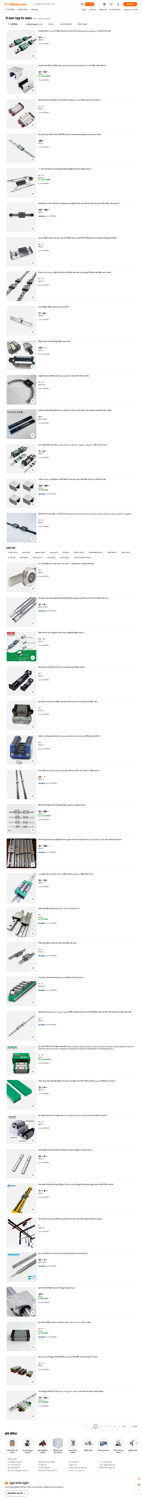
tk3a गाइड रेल (26, 552)
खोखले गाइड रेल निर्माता (46, 1462)
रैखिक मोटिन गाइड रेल (107, 1468)
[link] (139, 1478)
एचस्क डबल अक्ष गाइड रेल (78, 1468)
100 (124, 1426)
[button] (82, 4)
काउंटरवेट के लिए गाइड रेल (47, 1470)
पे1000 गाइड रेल (44, 1468)
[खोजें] (89, 4)
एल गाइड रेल (11, 558)
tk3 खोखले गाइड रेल (15, 1462)
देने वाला (47, 44)
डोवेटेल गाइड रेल (37, 558)
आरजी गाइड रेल (24, 558)
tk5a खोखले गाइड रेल (107, 1465)
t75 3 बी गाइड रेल (105, 1462)
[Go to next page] (129, 1426)
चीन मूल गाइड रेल (14, 1468)
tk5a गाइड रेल (54, 552)
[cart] (111, 5)
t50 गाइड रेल (73, 1462)
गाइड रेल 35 (73, 1465)
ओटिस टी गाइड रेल (79, 552)
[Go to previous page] (85, 1426)
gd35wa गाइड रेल (40, 552)
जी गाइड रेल (66, 552)
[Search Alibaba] (56, 4)
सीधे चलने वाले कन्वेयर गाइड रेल (82, 558)
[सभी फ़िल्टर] (13, 24)
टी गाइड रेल (42, 1465)
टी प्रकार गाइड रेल (12, 552)
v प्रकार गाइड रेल (50, 558)
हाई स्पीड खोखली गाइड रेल (96, 552)
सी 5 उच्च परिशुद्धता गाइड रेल (18, 1470)
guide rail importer (77, 1470)
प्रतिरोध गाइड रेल (112, 552)
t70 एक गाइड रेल (64, 558)
